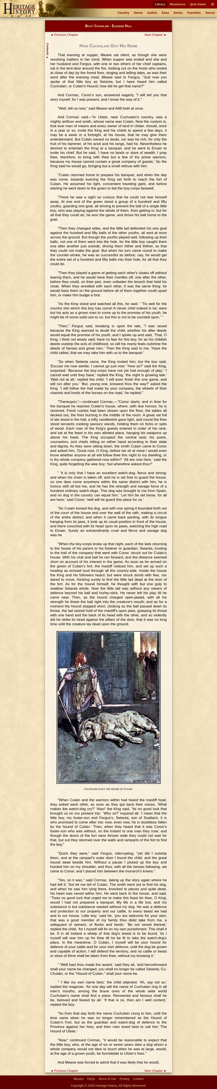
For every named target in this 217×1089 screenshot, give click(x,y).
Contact (138, 1079)
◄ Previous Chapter (64, 34)
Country (123, 12)
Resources (177, 4)
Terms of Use (107, 1079)
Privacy (124, 1079)
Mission (79, 1079)
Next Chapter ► (156, 34)
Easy (165, 12)
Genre (138, 12)
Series (178, 12)
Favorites (194, 12)
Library (160, 4)
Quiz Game (198, 4)
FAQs (91, 1079)
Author (152, 12)
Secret (210, 12)
